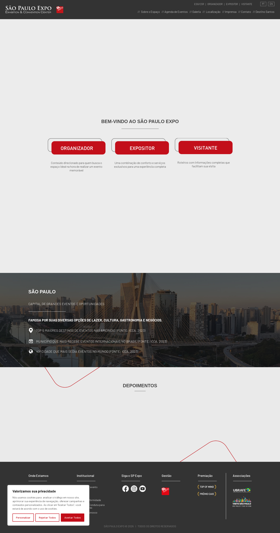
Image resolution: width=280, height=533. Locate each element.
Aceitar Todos (72, 517)
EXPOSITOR (232, 4)
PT (263, 3)
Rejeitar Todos (47, 517)
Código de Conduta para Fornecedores (91, 506)
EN (271, 3)
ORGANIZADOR (215, 4)
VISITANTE (246, 4)
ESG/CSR (199, 4)
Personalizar (23, 517)
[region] (48, 505)
